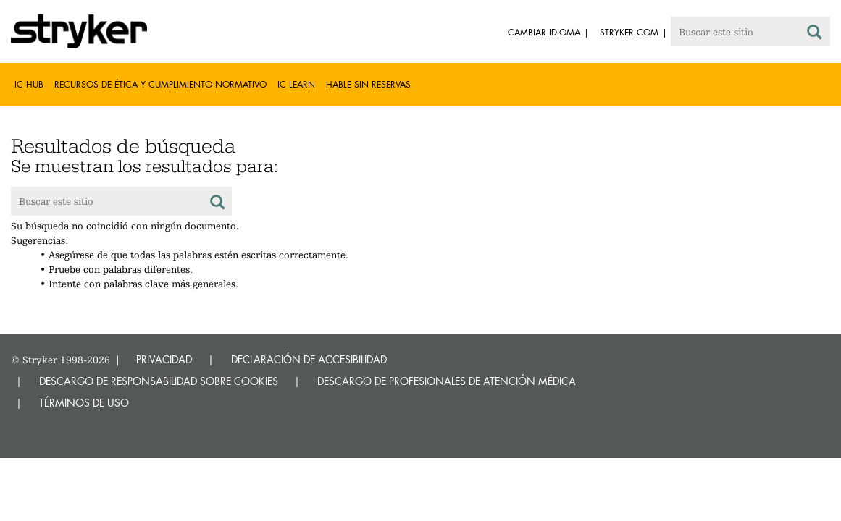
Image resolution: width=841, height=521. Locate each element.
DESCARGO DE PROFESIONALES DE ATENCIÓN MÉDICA (446, 381)
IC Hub (28, 84)
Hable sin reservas (368, 84)
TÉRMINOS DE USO (84, 403)
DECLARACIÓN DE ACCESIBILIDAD (309, 359)
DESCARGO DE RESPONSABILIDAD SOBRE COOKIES (158, 381)
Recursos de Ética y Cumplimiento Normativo (160, 84)
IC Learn (296, 84)
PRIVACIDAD (164, 359)
